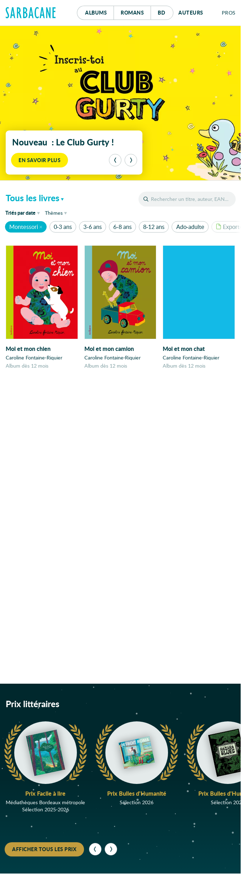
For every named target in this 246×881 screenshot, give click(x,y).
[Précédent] (115, 160)
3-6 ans (92, 227)
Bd (165, 11)
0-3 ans (63, 227)
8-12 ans (153, 227)
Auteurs (190, 12)
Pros (229, 12)
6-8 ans (122, 227)
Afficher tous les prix (44, 849)
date (23, 212)
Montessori (23, 227)
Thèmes (54, 212)
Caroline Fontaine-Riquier (34, 357)
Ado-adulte (190, 227)
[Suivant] (131, 160)
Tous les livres (32, 198)
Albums (96, 12)
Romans (132, 12)
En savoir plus (40, 160)
